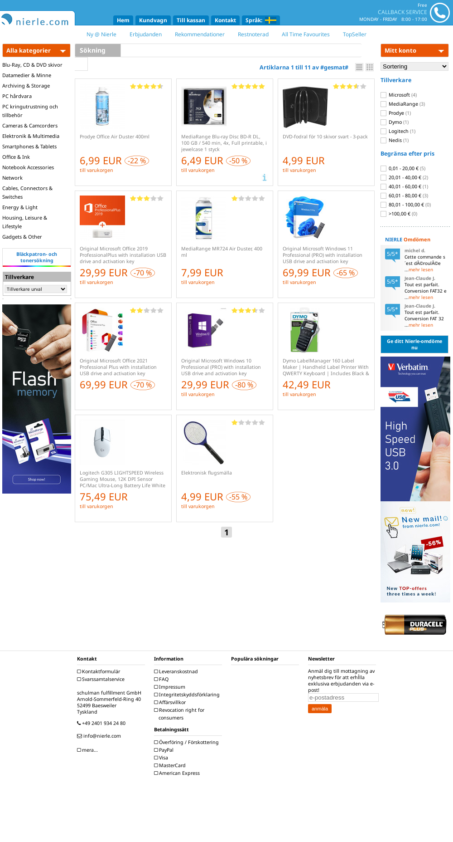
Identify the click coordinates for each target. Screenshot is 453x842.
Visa (162, 757)
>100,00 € (399, 213)
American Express (178, 773)
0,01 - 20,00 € (403, 168)
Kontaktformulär (99, 671)
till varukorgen (96, 170)
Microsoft (399, 95)
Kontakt (225, 20)
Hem (123, 20)
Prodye (396, 113)
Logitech (398, 131)
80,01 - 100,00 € (406, 204)
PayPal (164, 750)
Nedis (395, 140)
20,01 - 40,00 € (404, 177)
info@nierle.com (100, 736)
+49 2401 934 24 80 (102, 723)
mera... (88, 750)
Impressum (170, 687)
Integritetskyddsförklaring (188, 694)
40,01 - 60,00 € (404, 186)
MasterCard (171, 765)
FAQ (162, 679)
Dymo (395, 122)
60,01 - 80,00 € (404, 195)
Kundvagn (153, 20)
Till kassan (191, 20)
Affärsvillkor (171, 702)
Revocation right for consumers (180, 714)
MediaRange (403, 104)
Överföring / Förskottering (187, 742)
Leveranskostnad (177, 671)
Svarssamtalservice (102, 679)
